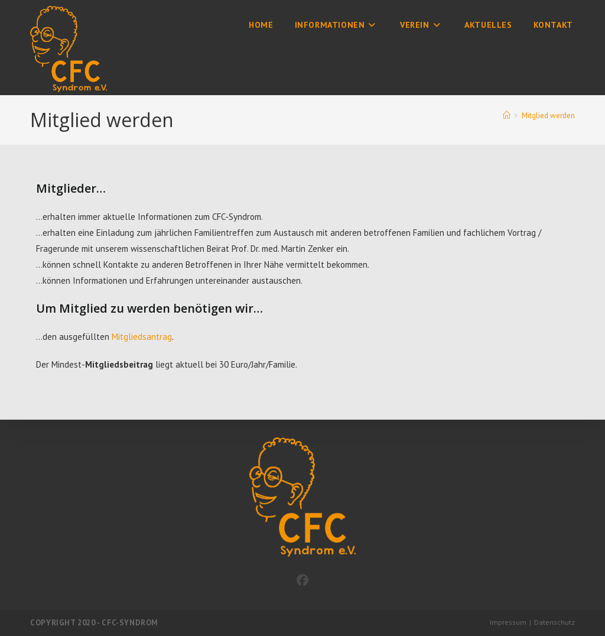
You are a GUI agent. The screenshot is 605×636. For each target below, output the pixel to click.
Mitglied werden (548, 116)
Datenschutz (554, 622)
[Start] (506, 116)
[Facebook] (302, 580)
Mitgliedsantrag (142, 336)
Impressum (508, 622)
